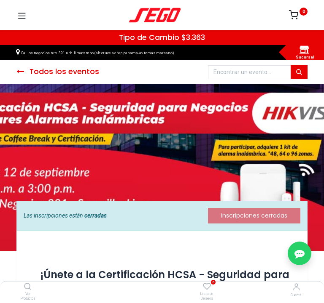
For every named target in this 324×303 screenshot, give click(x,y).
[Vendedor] (296, 287)
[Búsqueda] (299, 72)
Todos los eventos (57, 71)
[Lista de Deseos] (207, 287)
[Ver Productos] (28, 287)
